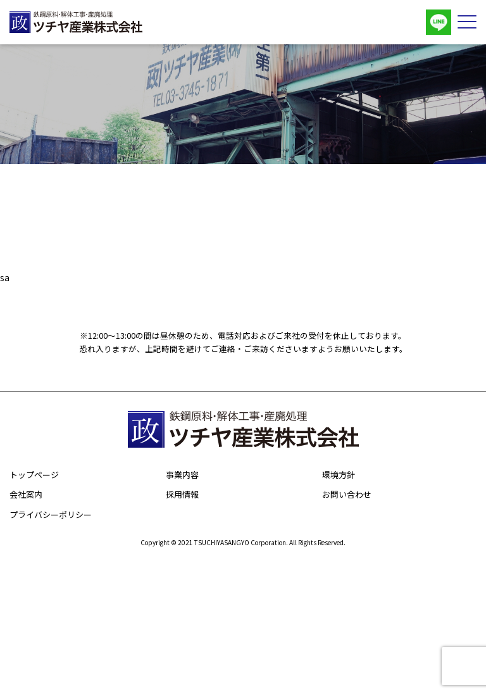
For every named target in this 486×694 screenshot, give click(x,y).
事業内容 (182, 475)
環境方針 (338, 475)
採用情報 (182, 494)
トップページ (34, 475)
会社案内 (25, 494)
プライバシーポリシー (50, 514)
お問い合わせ (346, 494)
